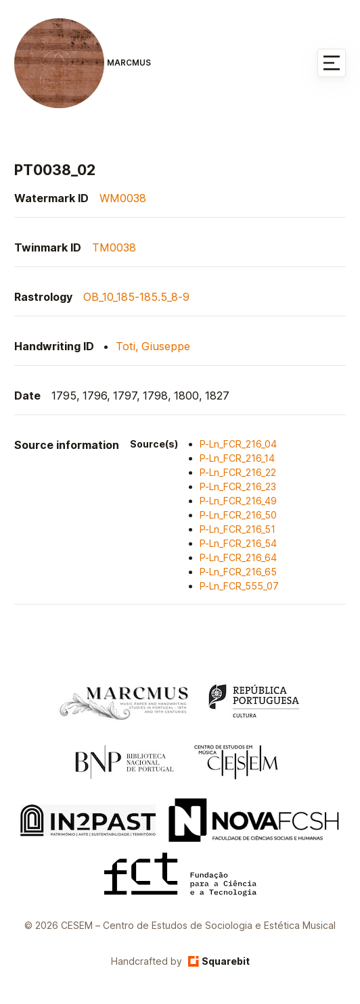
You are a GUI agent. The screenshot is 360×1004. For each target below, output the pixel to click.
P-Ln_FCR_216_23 (238, 486)
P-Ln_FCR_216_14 (237, 458)
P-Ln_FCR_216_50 (238, 515)
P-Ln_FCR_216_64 (238, 557)
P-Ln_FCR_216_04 (238, 444)
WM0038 (122, 198)
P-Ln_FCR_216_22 (238, 472)
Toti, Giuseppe (153, 346)
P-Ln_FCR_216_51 (237, 529)
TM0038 (114, 247)
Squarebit (219, 961)
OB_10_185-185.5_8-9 (136, 297)
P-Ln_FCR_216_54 (238, 543)
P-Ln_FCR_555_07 (239, 586)
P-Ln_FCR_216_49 (238, 500)
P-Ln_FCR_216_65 (238, 571)
